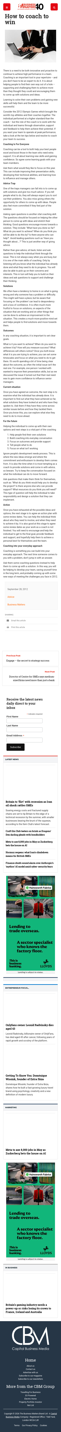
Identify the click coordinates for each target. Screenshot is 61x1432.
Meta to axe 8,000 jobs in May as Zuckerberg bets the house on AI (26, 1151)
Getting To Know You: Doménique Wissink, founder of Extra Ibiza (26, 1077)
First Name (12, 716)
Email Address (15, 735)
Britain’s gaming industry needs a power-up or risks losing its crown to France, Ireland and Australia (28, 1308)
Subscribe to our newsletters (30, 1379)
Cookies (43, 1425)
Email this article (15, 620)
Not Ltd (30, 1405)
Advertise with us (30, 1372)
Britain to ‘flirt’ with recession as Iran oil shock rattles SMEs (29, 803)
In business (11, 1268)
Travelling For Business (30, 1392)
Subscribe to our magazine (30, 1376)
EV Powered (30, 1395)
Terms (17, 1425)
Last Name (12, 725)
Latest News (12, 759)
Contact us (30, 1369)
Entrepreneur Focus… (17, 988)
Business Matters (16, 604)
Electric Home (30, 1399)
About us (30, 1366)
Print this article (15, 627)
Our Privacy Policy (30, 1425)
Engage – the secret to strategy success (27, 660)
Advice (10, 597)
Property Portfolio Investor (30, 1402)
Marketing (11, 1107)
